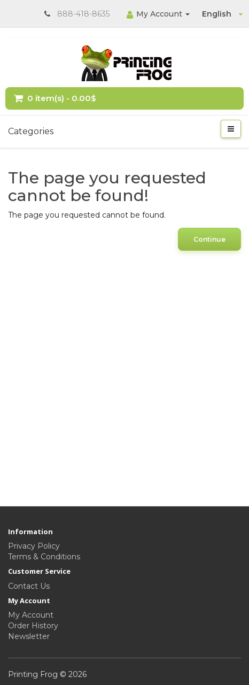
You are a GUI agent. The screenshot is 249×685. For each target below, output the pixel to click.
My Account (30, 615)
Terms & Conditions (44, 556)
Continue (209, 239)
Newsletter (29, 636)
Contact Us (29, 586)
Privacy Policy (34, 546)
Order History (33, 625)
